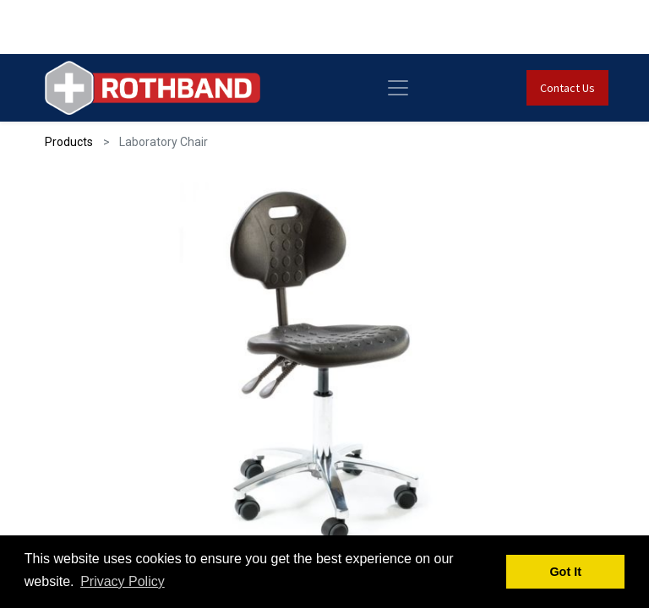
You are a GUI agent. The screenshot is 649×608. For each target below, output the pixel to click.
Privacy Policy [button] (122, 581)
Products (69, 142)
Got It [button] (565, 571)
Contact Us (567, 87)
